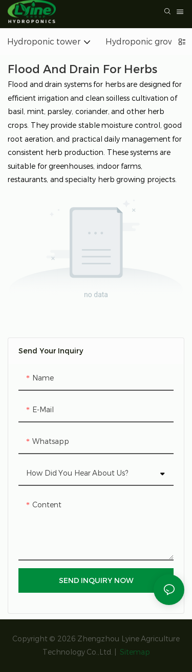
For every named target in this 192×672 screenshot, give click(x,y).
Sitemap (134, 652)
